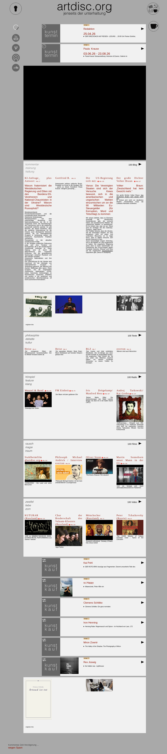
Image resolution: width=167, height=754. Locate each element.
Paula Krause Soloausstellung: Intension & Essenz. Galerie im (106, 56)
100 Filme (135, 444)
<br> (84, 113)
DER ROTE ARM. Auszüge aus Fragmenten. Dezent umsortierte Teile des (110, 567)
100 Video (135, 502)
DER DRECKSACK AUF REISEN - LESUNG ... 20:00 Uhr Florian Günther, (111, 36)
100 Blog (136, 165)
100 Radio (135, 377)
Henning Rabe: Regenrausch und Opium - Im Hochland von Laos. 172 (109, 626)
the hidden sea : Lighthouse (95, 666)
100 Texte (135, 335)
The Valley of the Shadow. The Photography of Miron (103, 646)
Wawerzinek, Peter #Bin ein (95, 586)
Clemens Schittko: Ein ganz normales (98, 606)
